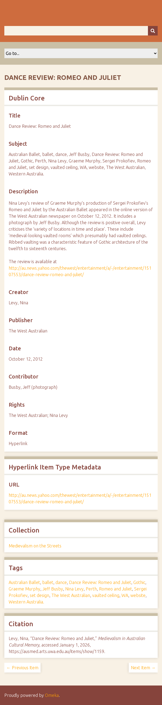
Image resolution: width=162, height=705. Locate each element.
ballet (47, 582)
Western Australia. (26, 601)
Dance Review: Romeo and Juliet (100, 582)
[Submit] (153, 30)
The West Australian (70, 595)
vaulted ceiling (105, 595)
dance (61, 582)
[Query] (81, 30)
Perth (91, 588)
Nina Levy (74, 588)
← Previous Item (22, 667)
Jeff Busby (52, 588)
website (138, 595)
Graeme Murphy (24, 588)
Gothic (139, 582)
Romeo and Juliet (115, 588)
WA (124, 595)
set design (39, 595)
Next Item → (143, 667)
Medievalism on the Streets (35, 545)
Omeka (52, 695)
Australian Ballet (24, 582)
